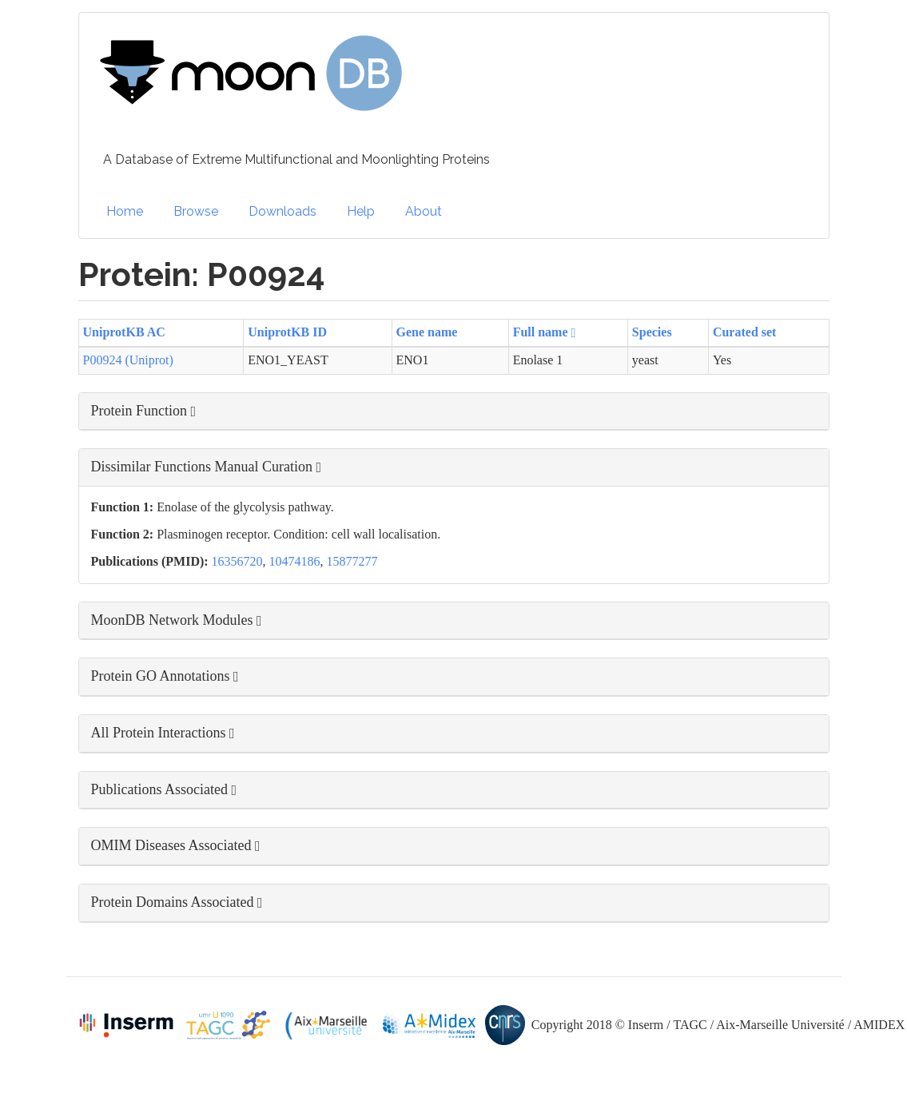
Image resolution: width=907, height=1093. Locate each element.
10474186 (294, 561)
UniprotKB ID (287, 332)
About (423, 211)
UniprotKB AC (124, 332)
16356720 (237, 561)
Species (652, 332)
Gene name (427, 332)
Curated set (745, 332)
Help (361, 211)
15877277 (352, 561)
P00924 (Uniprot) (128, 360)
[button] (454, 411)
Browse (195, 211)
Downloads (282, 211)
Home (124, 211)
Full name (544, 332)
